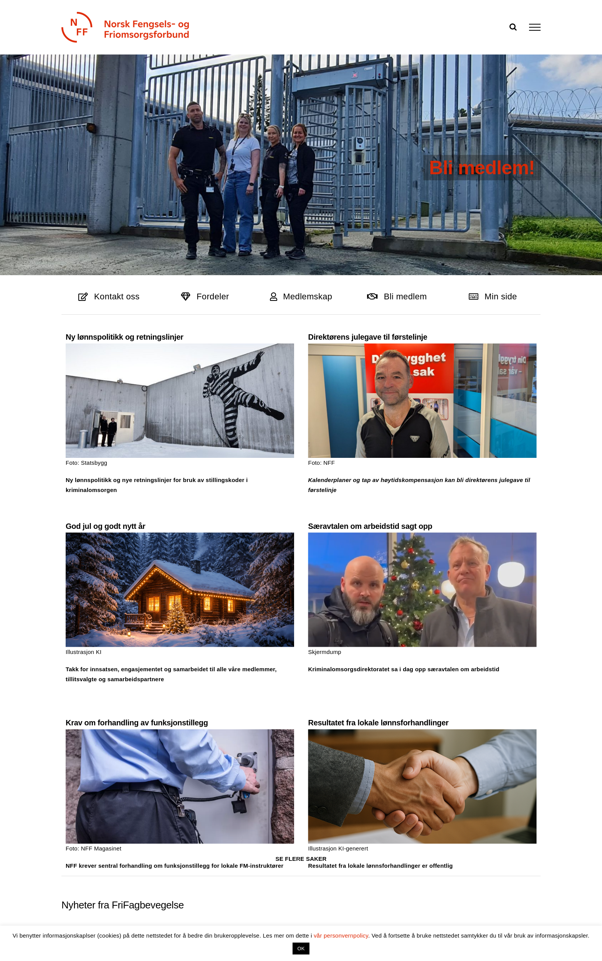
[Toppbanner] (301, 169)
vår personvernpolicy (341, 935)
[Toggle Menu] (535, 27)
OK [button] (300, 948)
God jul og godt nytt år (184, 480)
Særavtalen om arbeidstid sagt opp (311, 521)
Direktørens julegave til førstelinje (347, 337)
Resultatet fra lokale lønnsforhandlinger (397, 669)
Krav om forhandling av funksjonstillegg (176, 669)
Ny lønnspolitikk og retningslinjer (125, 337)
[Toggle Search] (513, 27)
